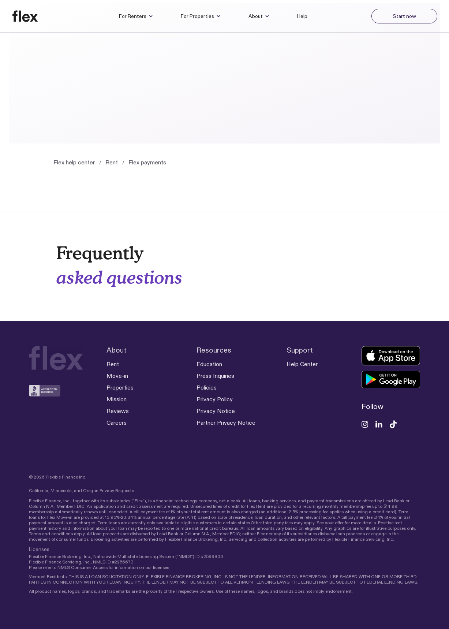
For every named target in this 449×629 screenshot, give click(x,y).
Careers (116, 422)
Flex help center (74, 162)
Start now (404, 16)
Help (302, 16)
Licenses (39, 549)
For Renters (136, 16)
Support (300, 350)
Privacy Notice (216, 410)
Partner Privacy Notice (226, 422)
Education (209, 364)
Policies (207, 387)
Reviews (117, 410)
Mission (116, 399)
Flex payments (147, 162)
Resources (214, 350)
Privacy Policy (215, 399)
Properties (120, 387)
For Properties (201, 16)
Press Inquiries (215, 375)
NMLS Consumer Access (82, 567)
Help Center (302, 364)
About (258, 16)
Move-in (117, 375)
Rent (111, 162)
